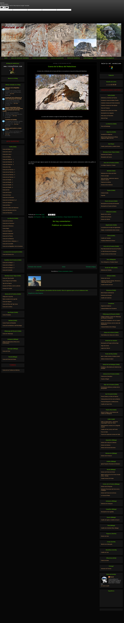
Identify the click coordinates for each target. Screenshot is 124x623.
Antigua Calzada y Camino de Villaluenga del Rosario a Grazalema (111, 317)
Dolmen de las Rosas (106, 216)
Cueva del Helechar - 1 (8, 159)
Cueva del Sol (6, 189)
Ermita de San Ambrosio (107, 184)
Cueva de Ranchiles (7, 212)
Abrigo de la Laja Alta (8, 296)
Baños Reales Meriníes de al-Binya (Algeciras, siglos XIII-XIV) (109, 137)
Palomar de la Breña (106, 182)
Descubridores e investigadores (105, 58)
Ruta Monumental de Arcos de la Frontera (111, 248)
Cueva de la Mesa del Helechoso (54, 217)
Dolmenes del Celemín (106, 154)
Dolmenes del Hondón (106, 295)
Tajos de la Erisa (105, 345)
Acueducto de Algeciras (106, 134)
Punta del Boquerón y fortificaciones (109, 401)
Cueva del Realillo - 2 (8, 182)
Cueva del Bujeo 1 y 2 (8, 149)
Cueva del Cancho (7, 192)
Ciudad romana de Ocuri (107, 284)
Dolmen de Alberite (105, 219)
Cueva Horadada (7, 314)
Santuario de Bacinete (8, 233)
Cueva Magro (6, 228)
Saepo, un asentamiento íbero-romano (110, 230)
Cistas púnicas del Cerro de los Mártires (110, 399)
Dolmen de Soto (105, 536)
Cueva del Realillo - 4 (8, 187)
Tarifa (80, 217)
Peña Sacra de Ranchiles (107, 115)
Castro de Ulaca (105, 560)
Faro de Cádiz (104, 432)
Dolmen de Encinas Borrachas (108, 447)
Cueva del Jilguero (7, 301)
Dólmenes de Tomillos (106, 270)
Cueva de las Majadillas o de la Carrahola (13, 246)
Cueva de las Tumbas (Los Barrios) (11, 370)
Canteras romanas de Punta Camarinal (110, 103)
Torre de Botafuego (105, 126)
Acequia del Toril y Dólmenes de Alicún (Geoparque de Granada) (13, 98)
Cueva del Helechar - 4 (8, 164)
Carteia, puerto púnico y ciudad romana (13, 129)
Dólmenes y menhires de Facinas (109, 97)
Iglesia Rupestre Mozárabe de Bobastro (110, 463)
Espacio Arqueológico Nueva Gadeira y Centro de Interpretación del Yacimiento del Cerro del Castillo (13, 109)
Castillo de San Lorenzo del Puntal (109, 429)
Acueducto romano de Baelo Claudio (110, 100)
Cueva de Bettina (7, 157)
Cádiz (43, 217)
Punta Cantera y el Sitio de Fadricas (109, 396)
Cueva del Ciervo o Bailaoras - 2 (10, 241)
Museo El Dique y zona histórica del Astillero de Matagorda (109, 413)
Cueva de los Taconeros (8, 223)
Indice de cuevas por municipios (20, 58)
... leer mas (11, 93)
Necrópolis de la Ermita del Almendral (110, 203)
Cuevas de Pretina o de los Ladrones (11, 285)
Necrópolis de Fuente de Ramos (108, 206)
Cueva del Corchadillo (8, 243)
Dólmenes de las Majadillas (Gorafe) (12, 88)
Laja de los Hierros (105, 348)
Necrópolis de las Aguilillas (107, 511)
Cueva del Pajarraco (7, 231)
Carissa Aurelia (104, 193)
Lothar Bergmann (88, 58)
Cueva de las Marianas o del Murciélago (12, 325)
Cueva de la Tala (7, 167)
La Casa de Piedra (105, 495)
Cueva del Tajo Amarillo (8, 278)
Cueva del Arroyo (7, 195)
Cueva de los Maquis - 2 (8, 265)
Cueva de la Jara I (7, 154)
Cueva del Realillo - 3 (8, 184)
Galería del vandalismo (73, 58)
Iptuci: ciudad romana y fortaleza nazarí (110, 356)
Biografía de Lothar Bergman (35, 293)
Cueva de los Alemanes (8, 197)
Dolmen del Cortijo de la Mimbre (108, 442)
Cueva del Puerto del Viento (9, 359)
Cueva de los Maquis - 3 (8, 267)
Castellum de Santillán (11, 119)
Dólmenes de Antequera (107, 503)
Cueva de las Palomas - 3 (9, 174)
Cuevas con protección (57, 58)
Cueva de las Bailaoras (8, 238)
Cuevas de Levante (7, 288)
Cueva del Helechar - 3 (8, 162)
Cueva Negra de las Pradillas (10, 280)
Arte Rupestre (37, 217)
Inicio (5, 58)
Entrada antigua (91, 267)
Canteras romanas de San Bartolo (109, 105)
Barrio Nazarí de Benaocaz (107, 292)
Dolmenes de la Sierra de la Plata (109, 110)
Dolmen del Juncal (105, 278)
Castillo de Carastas (106, 238)
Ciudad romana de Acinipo (107, 478)
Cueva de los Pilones (8, 236)
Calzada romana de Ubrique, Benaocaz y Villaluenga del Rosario (111, 281)
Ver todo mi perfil (105, 585)
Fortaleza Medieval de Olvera (108, 240)
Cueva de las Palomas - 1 (9, 169)
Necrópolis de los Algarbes (107, 113)
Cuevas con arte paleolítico (39, 58)
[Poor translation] (6, 7)
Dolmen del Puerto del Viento (108, 472)
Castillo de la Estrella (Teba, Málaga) (110, 528)
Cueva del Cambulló (7, 270)
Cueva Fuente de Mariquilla (9, 323)
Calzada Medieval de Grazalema (109, 308)
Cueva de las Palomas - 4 (9, 177)
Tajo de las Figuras (7, 283)
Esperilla (103, 195)
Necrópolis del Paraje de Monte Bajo (109, 343)
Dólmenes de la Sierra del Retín (108, 173)
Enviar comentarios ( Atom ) (66, 271)
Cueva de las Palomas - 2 (9, 172)
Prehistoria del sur (12, 27)
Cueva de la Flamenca (8, 226)
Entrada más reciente (34, 267)
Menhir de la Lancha (106, 214)
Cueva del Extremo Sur (8, 254)
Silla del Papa (104, 118)
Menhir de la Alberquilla (106, 544)
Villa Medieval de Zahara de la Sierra (110, 335)
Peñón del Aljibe (105, 175)
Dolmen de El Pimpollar (106, 486)
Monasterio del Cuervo (106, 157)
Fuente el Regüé (105, 379)
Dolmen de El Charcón (106, 455)
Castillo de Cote (105, 552)
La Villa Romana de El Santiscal (108, 251)
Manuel (112, 577)
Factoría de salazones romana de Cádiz (110, 434)
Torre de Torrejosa (105, 108)
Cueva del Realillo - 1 (8, 179)
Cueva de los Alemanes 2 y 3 (10, 200)
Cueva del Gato (6, 351)
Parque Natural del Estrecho (71, 217)
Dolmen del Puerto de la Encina (108, 493)
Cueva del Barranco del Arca (9, 210)
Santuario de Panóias (106, 568)
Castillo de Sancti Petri (106, 404)
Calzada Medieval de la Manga (108, 326)
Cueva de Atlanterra (7, 202)
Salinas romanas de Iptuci (107, 359)
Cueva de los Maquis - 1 (8, 262)
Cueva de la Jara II (7, 151)
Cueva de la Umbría (7, 306)
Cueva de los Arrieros (8, 220)
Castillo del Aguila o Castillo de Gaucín (110, 520)
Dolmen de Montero (105, 445)
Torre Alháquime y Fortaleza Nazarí (109, 262)
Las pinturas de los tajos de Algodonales (110, 227)
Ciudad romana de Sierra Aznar (108, 254)
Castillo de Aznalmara (106, 297)
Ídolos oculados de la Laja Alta (10, 299)
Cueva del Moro (6, 205)
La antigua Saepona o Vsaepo (108, 165)
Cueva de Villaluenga (8, 333)
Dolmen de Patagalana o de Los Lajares (110, 320)
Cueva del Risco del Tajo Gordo (10, 304)
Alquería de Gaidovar (106, 306)
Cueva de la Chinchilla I (106, 376)
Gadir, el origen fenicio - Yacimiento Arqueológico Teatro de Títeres (109, 422)
